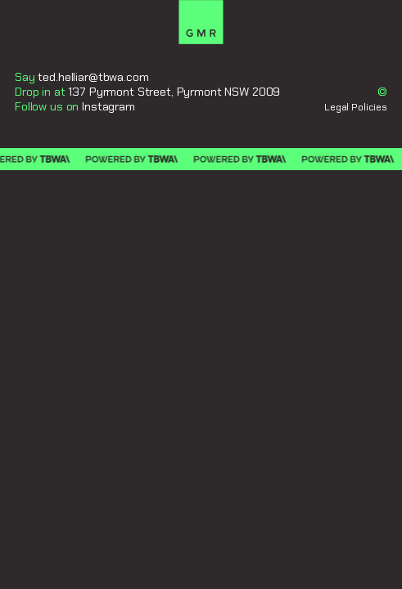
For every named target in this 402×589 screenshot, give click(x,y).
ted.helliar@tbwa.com (93, 77)
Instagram (108, 106)
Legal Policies (355, 107)
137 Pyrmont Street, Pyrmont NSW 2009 (174, 91)
